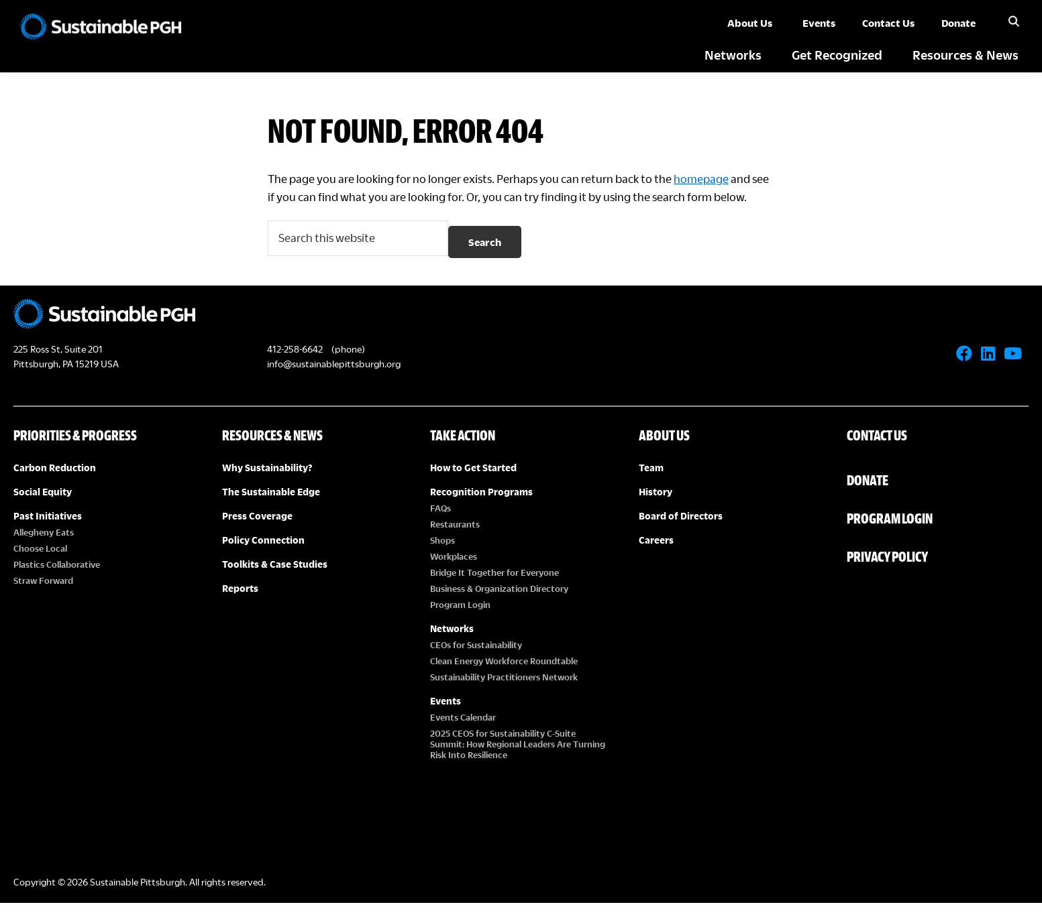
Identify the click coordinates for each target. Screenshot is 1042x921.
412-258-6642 (295, 367)
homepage (719, 178)
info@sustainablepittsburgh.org (334, 382)
